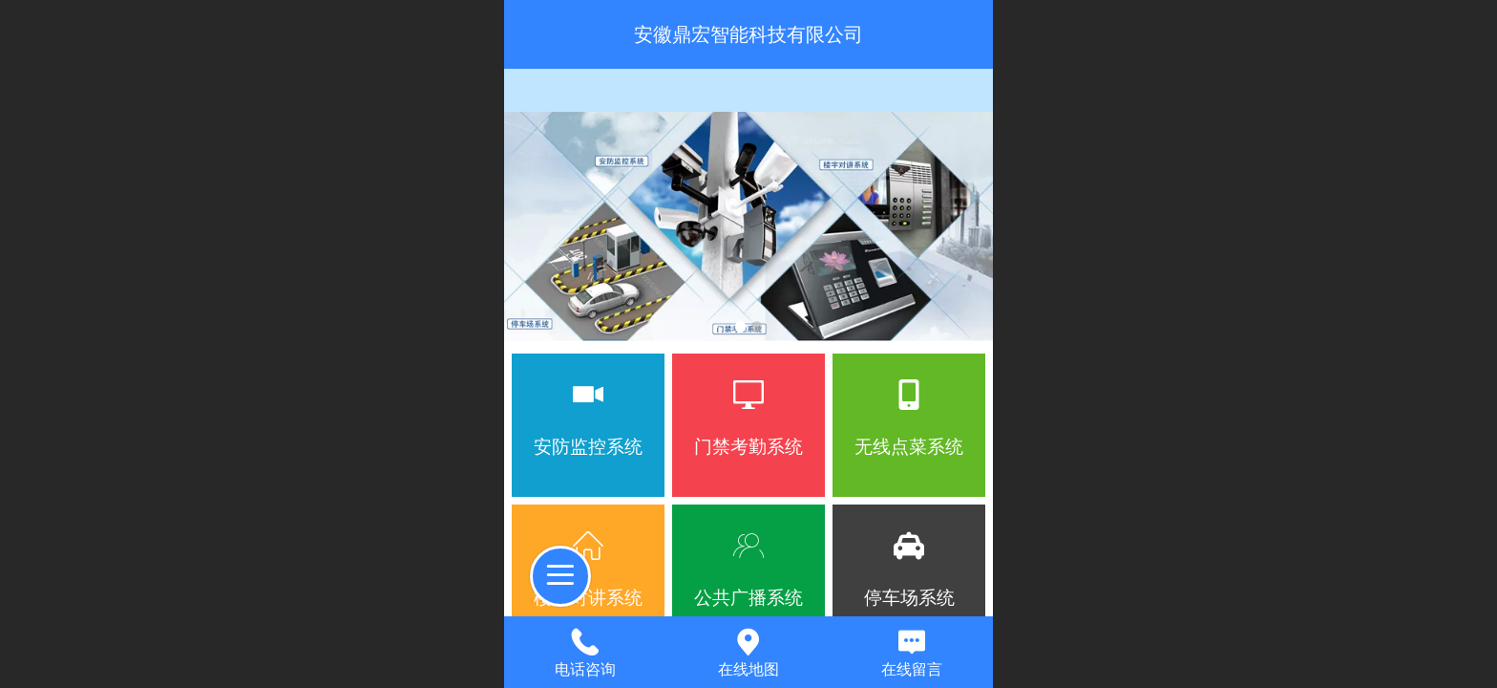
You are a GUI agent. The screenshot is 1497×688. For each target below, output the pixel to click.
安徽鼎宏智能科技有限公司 (748, 34)
